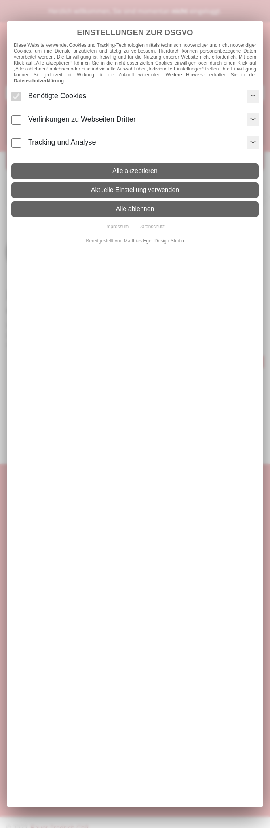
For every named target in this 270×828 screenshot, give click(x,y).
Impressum (117, 226)
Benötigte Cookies (57, 96)
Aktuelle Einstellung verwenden (135, 190)
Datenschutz (151, 226)
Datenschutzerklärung (39, 81)
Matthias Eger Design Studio (154, 241)
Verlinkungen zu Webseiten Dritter (82, 119)
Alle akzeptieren (135, 171)
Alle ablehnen (135, 209)
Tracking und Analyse (62, 142)
